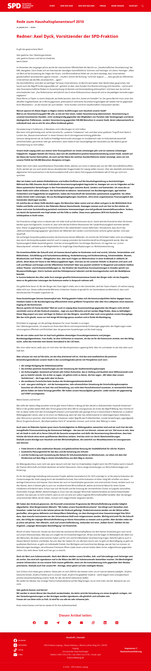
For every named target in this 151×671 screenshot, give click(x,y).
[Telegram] (57, 622)
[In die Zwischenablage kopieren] (93, 622)
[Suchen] (142, 6)
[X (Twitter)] (46, 622)
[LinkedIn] (105, 622)
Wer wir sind (66, 6)
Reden (33, 27)
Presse (103, 6)
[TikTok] (20, 650)
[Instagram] (20, 645)
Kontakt (133, 6)
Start (52, 6)
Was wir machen (86, 6)
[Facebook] (34, 622)
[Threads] (116, 622)
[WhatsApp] (69, 622)
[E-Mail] (81, 622)
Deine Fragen (117, 6)
